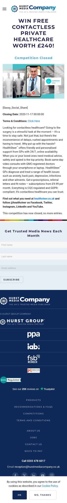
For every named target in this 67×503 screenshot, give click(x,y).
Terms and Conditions (34, 420)
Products (33, 400)
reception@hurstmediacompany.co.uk (37, 466)
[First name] (33, 245)
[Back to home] (33, 9)
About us (33, 430)
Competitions (33, 413)
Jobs (33, 437)
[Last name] (33, 256)
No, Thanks (42, 495)
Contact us (33, 444)
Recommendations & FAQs (33, 406)
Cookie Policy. (50, 485)
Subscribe (11, 279)
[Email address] (33, 268)
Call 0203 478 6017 (33, 461)
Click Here (34, 121)
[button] (4, 9)
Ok (20, 495)
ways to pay (33, 451)
